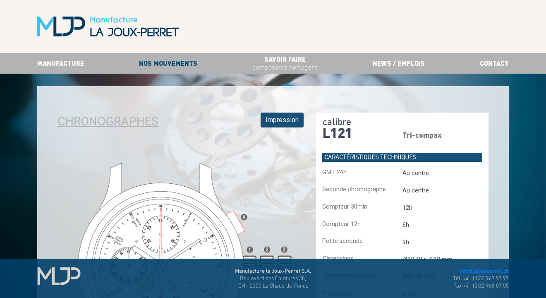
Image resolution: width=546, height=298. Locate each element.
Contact (494, 63)
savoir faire (285, 63)
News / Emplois (399, 63)
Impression (282, 120)
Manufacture (60, 63)
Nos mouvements (168, 63)
